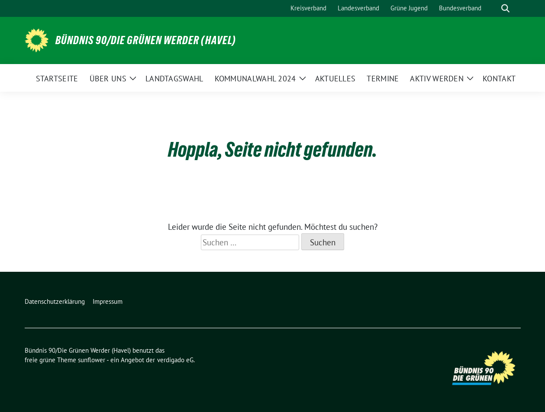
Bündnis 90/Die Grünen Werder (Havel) (145, 40)
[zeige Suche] (505, 8)
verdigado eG (175, 360)
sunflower (91, 360)
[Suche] (493, 8)
